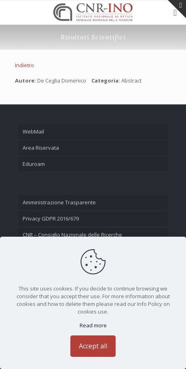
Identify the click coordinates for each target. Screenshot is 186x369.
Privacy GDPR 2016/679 (51, 218)
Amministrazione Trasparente (59, 202)
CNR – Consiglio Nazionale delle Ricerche (72, 234)
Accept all (93, 345)
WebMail (33, 131)
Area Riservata (41, 147)
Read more (93, 325)
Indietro (24, 65)
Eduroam (34, 164)
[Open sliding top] (177, 9)
